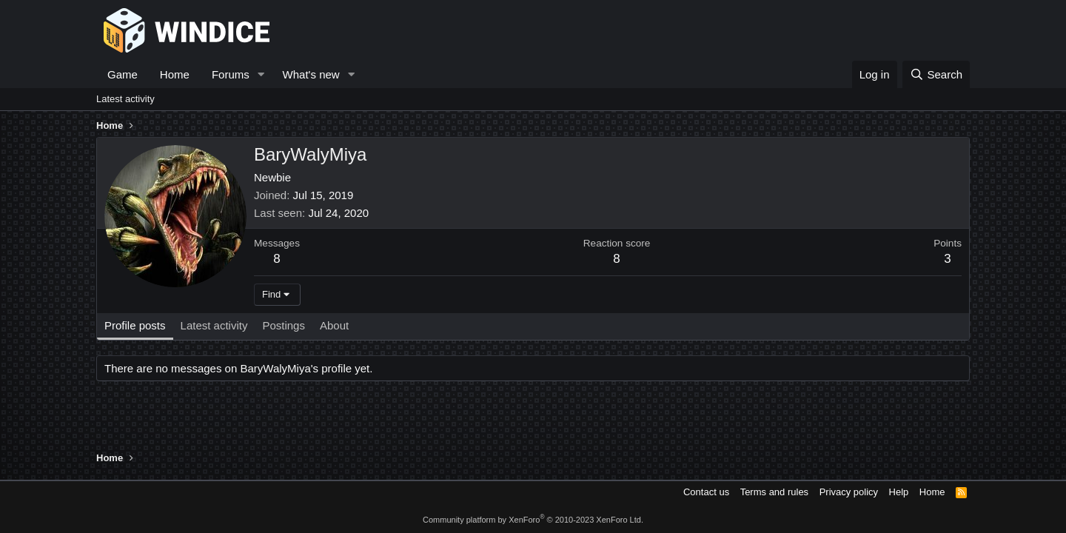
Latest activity (125, 98)
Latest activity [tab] (214, 325)
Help (899, 491)
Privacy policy (848, 491)
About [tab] (334, 325)
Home (175, 74)
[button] (261, 74)
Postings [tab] (283, 325)
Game (122, 74)
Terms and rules (774, 491)
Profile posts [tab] (135, 325)
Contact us (706, 491)
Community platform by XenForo (533, 519)
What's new (311, 74)
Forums (230, 74)
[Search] (936, 74)
